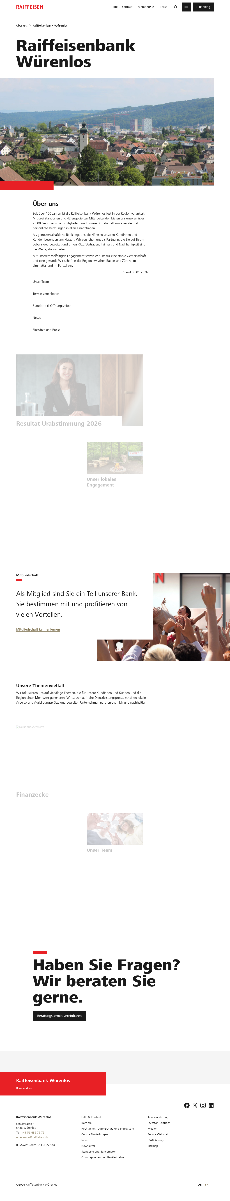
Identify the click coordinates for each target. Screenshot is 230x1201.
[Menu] (186, 7)
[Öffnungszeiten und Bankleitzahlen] (103, 1157)
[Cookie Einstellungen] (94, 1134)
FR (206, 1184)
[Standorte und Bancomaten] (98, 1151)
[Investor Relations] (159, 1123)
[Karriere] (86, 1123)
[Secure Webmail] (158, 1134)
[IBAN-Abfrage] (156, 1140)
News (37, 318)
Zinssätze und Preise (46, 330)
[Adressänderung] (158, 1117)
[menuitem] (122, 7)
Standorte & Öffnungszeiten (52, 306)
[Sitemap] (153, 1146)
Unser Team (41, 282)
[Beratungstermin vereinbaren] (59, 1016)
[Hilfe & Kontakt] (91, 1117)
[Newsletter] (88, 1146)
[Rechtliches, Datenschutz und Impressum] (107, 1128)
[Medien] (152, 1128)
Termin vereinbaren (46, 294)
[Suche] (175, 7)
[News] (84, 1140)
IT (213, 1184)
